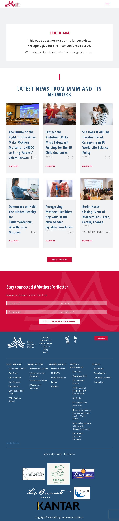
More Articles (59, 259)
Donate (101, 338)
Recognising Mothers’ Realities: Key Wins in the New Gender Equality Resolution (59, 217)
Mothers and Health (39, 368)
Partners (46, 346)
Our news (76, 371)
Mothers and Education (35, 386)
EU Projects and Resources (79, 404)
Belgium (55, 386)
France (54, 382)
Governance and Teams (16, 392)
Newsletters (45, 340)
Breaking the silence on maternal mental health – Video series (81, 414)
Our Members (15, 377)
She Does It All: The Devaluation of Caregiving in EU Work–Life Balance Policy (95, 142)
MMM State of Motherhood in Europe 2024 (79, 391)
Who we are (14, 364)
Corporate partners (102, 377)
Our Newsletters (79, 376)
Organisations (100, 373)
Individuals (98, 368)
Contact (45, 337)
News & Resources (76, 365)
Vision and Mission (17, 368)
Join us (96, 364)
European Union (58, 377)
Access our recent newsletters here (26, 295)
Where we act (58, 364)
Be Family (76, 398)
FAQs (45, 352)
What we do (35, 364)
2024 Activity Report (15, 399)
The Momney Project (78, 382)
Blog (45, 349)
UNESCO (55, 373)
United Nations (58, 368)
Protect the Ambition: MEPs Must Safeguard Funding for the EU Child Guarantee (59, 142)
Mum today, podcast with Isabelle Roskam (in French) (81, 426)
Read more (13, 166)
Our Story (13, 373)
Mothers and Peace (38, 380)
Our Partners (14, 382)
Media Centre (45, 343)
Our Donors (14, 386)
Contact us (99, 382)
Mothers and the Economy (37, 374)
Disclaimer (78, 517)
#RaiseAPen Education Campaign (77, 436)
